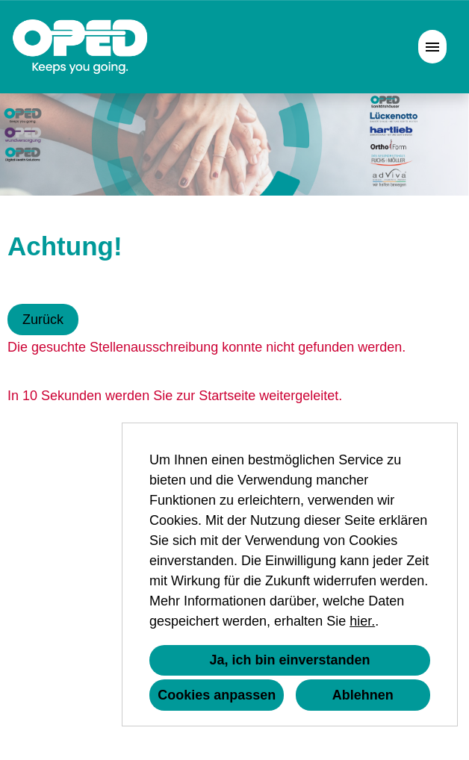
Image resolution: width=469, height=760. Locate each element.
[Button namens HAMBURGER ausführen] (432, 46)
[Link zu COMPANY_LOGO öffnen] (80, 46)
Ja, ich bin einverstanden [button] (289, 659)
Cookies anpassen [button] (217, 695)
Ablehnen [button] (363, 695)
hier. (362, 621)
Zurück (42, 319)
